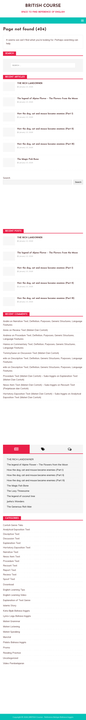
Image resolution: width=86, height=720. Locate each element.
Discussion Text (11, 538)
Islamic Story (9, 605)
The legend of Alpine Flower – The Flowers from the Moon (47, 98)
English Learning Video (14, 595)
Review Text (9, 574)
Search (6, 177)
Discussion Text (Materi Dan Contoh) (40, 353)
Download (8, 584)
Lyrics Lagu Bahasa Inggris (17, 616)
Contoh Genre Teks (13, 525)
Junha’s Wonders (15, 501)
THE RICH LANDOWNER (29, 83)
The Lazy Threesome (18, 490)
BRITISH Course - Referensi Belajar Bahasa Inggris (51, 717)
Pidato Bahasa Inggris (14, 642)
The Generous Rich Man (19, 506)
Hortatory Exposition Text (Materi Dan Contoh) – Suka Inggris (35, 393)
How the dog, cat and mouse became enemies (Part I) (45, 114)
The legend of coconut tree (21, 496)
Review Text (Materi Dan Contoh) (30, 330)
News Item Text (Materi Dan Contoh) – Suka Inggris (30, 384)
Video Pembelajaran (13, 663)
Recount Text (10, 565)
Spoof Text (9, 579)
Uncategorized (10, 658)
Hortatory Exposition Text (16, 547)
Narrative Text (10, 552)
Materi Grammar (11, 621)
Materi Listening (11, 626)
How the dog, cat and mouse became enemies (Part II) (45, 129)
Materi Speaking (11, 631)
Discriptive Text (11, 534)
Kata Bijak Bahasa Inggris (16, 610)
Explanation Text (12, 543)
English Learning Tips (14, 589)
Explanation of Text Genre (16, 600)
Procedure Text (11, 561)
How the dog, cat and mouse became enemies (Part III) (45, 144)
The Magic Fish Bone (28, 159)
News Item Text (11, 556)
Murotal (7, 637)
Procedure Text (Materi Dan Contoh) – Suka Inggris (29, 376)
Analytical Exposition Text (16, 529)
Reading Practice (12, 652)
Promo (6, 647)
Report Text (9, 570)
